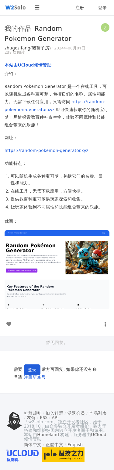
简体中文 (33, 444)
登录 (102, 7)
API (55, 417)
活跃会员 (76, 413)
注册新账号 (35, 377)
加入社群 (54, 413)
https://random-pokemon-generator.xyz (46, 150)
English (75, 444)
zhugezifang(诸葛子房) (28, 48)
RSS (43, 417)
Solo (15, 7)
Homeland (48, 434)
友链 (31, 417)
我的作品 (18, 28)
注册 (79, 7)
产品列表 (98, 413)
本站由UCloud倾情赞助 (28, 65)
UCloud (98, 434)
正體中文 (54, 444)
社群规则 (33, 413)
